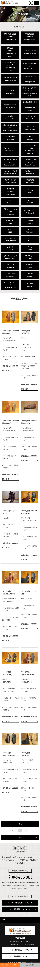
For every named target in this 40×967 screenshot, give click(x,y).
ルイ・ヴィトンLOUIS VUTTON (10, 239)
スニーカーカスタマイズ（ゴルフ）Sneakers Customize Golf (30, 92)
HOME (3, 920)
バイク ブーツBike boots (30, 117)
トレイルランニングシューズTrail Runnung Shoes (10, 66)
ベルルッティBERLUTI (10, 248)
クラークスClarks (29, 266)
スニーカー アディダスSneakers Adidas (10, 162)
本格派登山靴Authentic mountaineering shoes (29, 38)
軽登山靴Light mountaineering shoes (10, 52)
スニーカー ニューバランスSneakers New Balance (29, 149)
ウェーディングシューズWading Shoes (29, 79)
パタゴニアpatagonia (10, 266)
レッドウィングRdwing (30, 191)
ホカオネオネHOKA (10, 222)
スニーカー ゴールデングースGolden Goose (29, 162)
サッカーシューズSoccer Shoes (10, 106)
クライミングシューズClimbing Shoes (29, 66)
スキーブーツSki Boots (10, 138)
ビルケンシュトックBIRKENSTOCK (10, 257)
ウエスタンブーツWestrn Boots (30, 128)
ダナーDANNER (30, 201)
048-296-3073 (20, 877)
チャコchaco (30, 248)
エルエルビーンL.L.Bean (30, 257)
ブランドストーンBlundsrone (10, 275)
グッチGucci (30, 239)
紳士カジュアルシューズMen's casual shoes (10, 127)
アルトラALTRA (30, 285)
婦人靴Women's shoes (10, 117)
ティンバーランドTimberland (30, 212)
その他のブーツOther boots (30, 172)
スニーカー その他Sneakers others (10, 172)
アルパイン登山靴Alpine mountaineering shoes (10, 38)
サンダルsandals (30, 138)
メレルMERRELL (29, 231)
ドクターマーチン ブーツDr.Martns (10, 211)
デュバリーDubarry (29, 275)
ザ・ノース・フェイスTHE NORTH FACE (10, 284)
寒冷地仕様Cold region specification (10, 191)
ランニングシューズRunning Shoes (10, 79)
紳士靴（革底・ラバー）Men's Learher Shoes (29, 106)
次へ (20, 837)
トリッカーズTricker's (29, 222)
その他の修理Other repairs (29, 181)
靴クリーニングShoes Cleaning (10, 181)
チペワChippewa (10, 201)
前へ (20, 824)
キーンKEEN (10, 231)
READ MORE (5, 370)
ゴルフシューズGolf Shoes (10, 92)
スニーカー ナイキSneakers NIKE (10, 149)
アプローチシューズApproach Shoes (29, 52)
